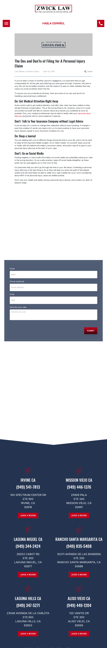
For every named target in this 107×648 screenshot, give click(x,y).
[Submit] (90, 330)
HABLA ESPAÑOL (53, 23)
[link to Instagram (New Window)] (49, 362)
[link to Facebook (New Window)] (41, 362)
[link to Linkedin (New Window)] (63, 362)
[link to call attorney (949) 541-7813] (28, 489)
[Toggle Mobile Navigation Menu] (6, 23)
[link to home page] (53, 12)
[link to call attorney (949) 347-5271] (28, 608)
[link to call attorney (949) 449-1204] (79, 608)
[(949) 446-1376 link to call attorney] (100, 23)
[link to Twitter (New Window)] (56, 362)
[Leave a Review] (28, 635)
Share (88, 71)
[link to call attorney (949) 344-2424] (28, 548)
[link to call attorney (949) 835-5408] (79, 548)
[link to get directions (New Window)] (28, 482)
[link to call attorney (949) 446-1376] (53, 248)
